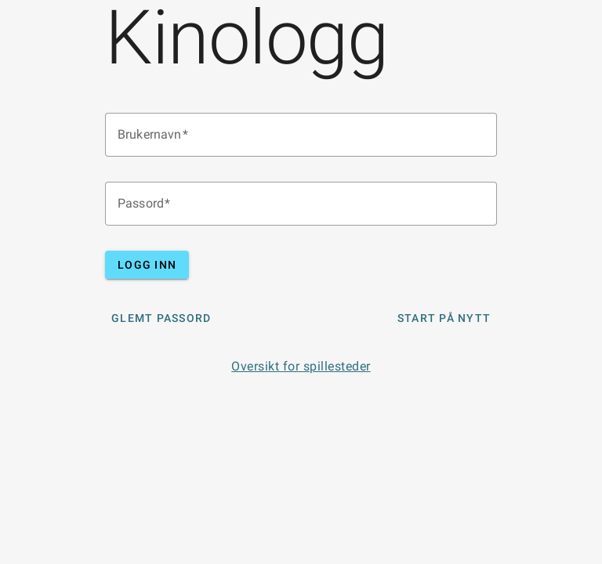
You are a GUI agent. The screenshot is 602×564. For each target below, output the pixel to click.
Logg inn (147, 265)
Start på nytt (444, 318)
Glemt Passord (161, 318)
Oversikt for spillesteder (301, 366)
